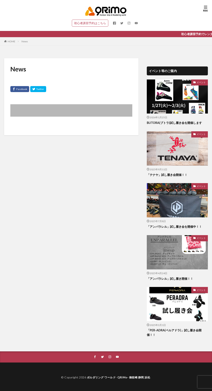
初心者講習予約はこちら (90, 23)
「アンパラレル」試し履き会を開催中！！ (176, 226)
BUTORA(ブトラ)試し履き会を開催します (176, 122)
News (25, 41)
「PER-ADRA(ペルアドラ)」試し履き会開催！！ (176, 332)
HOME (11, 41)
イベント (202, 82)
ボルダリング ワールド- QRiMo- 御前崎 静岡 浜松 (118, 378)
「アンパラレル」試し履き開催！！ (171, 278)
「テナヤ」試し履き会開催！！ (168, 175)
